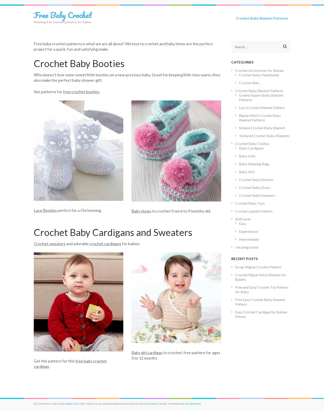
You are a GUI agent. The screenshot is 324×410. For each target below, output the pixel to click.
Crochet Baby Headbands (259, 75)
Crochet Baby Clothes (252, 143)
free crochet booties (81, 91)
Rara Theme (158, 403)
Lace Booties (45, 210)
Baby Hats (247, 156)
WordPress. (193, 403)
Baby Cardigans (251, 148)
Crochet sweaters (49, 243)
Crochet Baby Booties (256, 179)
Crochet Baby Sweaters (257, 195)
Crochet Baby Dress (254, 187)
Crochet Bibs (249, 83)
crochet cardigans (105, 243)
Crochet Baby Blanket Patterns (262, 18)
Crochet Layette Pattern (253, 211)
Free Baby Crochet (63, 15)
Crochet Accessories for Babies (259, 70)
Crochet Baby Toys (250, 203)
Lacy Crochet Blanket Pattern (262, 107)
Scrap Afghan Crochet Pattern (258, 267)
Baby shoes (141, 210)
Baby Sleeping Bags (254, 164)
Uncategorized (246, 247)
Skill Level (242, 219)
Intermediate (249, 239)
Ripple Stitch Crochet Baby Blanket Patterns (260, 117)
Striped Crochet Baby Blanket (262, 128)
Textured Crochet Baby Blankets (264, 136)
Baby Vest (247, 172)
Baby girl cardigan (147, 352)
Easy (242, 223)
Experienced (248, 231)
